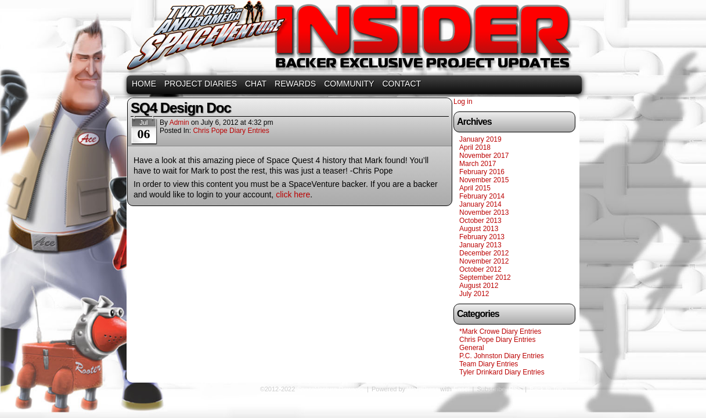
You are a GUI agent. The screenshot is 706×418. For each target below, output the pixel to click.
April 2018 (475, 147)
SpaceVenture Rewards (352, 39)
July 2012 (474, 294)
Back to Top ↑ (549, 388)
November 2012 (484, 261)
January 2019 (480, 139)
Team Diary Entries (488, 364)
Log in (463, 102)
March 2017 (477, 164)
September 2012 (485, 277)
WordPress (422, 388)
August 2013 (478, 229)
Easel (461, 388)
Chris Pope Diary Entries (231, 131)
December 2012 (484, 253)
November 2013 (484, 212)
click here (293, 194)
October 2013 (480, 221)
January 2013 (480, 245)
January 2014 (480, 204)
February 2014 (482, 196)
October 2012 (480, 269)
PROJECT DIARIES (200, 83)
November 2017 (484, 156)
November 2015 (484, 180)
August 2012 (478, 286)
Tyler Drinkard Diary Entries (502, 372)
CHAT (255, 83)
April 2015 (475, 188)
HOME (144, 83)
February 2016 (482, 172)
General (471, 348)
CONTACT (401, 83)
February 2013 (482, 237)
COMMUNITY (349, 83)
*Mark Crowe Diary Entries (500, 331)
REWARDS (295, 83)
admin (179, 122)
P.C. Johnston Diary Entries (501, 356)
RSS (516, 388)
